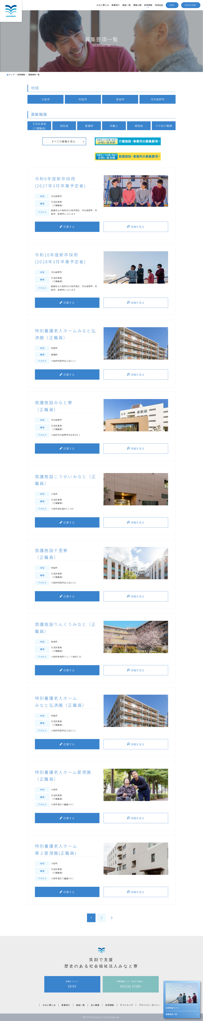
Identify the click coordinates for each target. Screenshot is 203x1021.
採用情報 (148, 5)
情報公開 (137, 5)
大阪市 (45, 99)
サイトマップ (126, 1005)
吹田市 (83, 99)
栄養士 (114, 126)
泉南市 (120, 99)
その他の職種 (163, 126)
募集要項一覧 (171, 1014)
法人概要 (95, 1005)
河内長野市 (158, 99)
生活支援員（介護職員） (39, 126)
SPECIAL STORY (131, 984)
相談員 (64, 126)
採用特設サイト (172, 1007)
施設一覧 (126, 5)
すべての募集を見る (63, 141)
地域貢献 (159, 5)
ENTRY (72, 984)
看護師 (89, 126)
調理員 (139, 126)
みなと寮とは (103, 5)
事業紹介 (115, 5)
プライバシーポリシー (149, 1005)
